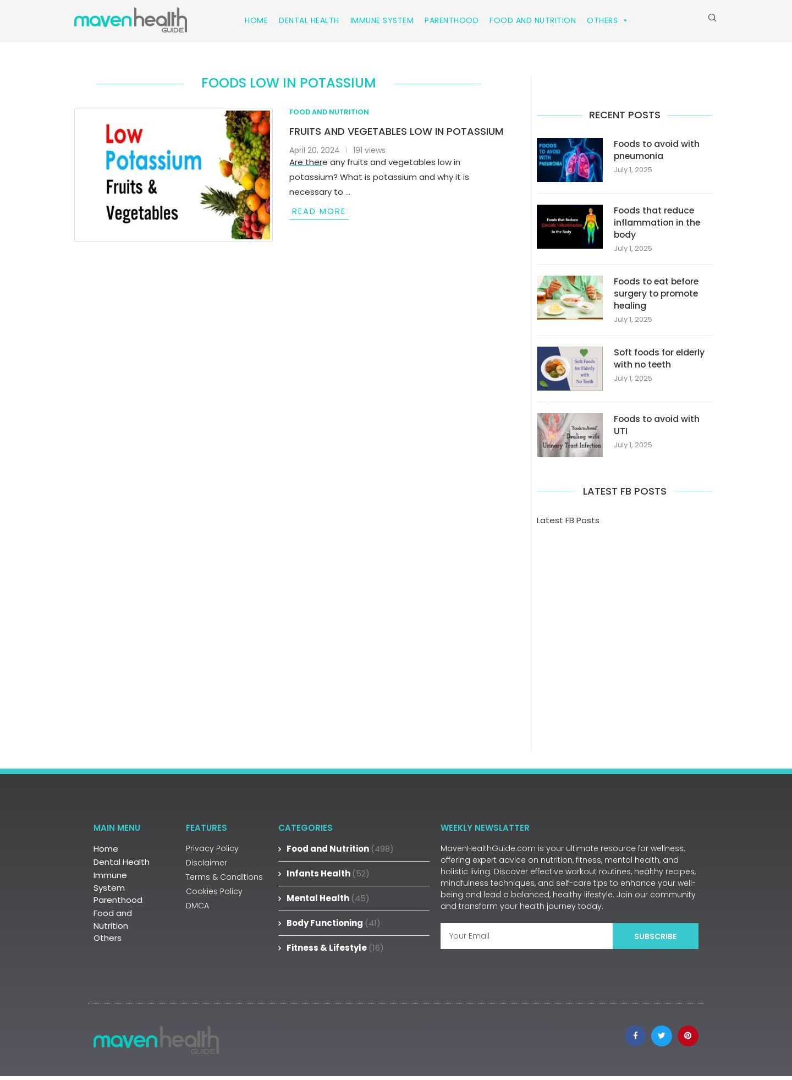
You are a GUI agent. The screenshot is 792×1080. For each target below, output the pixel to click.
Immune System (382, 20)
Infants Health (328, 877)
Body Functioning (334, 927)
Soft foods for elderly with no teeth (661, 362)
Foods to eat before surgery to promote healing (658, 296)
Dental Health (309, 20)
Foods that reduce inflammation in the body (657, 225)
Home (256, 20)
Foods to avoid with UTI (658, 428)
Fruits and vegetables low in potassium (396, 134)
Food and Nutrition (533, 20)
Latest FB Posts (568, 524)
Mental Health (328, 902)
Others (608, 20)
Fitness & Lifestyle (335, 951)
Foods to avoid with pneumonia (658, 152)
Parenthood (452, 20)
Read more (319, 214)
